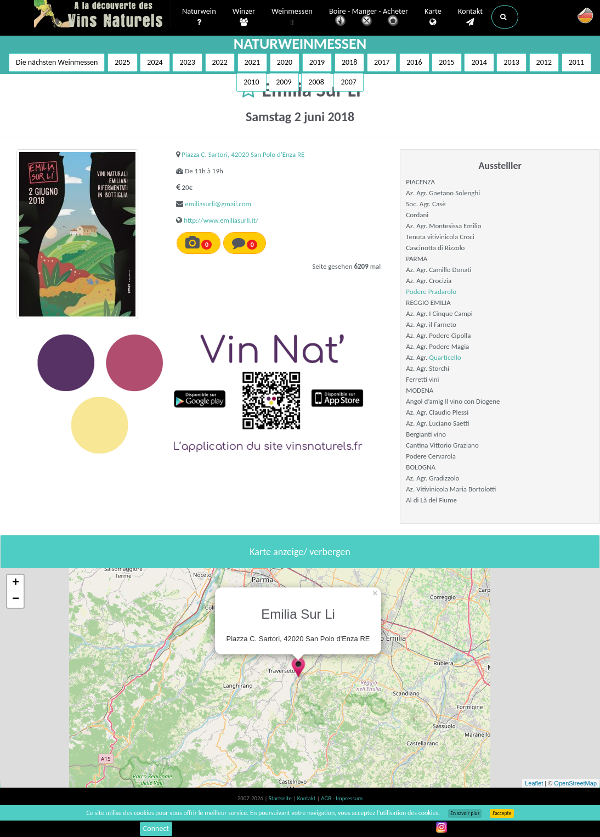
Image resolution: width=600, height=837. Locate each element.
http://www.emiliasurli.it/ (221, 220)
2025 (122, 62)
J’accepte (501, 813)
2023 (187, 62)
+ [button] (15, 583)
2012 (544, 62)
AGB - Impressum (342, 798)
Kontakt (470, 17)
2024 (154, 62)
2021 (252, 62)
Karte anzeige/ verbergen (300, 552)
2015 (446, 62)
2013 (511, 62)
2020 (284, 62)
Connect (156, 828)
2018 (349, 62)
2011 (576, 62)
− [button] (15, 599)
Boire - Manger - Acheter (368, 18)
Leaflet (534, 783)
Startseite (281, 798)
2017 (381, 62)
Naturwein (199, 17)
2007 (348, 82)
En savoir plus (464, 813)
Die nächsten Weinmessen (57, 62)
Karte (432, 17)
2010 (251, 82)
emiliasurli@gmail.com (218, 204)
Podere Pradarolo (431, 291)
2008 (316, 82)
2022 (220, 62)
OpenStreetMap (575, 783)
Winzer (244, 17)
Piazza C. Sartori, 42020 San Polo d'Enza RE (243, 154)
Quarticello (445, 357)
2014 (478, 62)
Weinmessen (292, 17)
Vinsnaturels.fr (102, 15)
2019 (317, 62)
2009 (283, 82)
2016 (414, 62)
